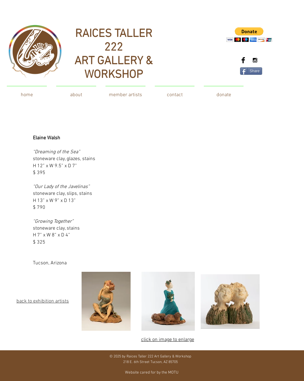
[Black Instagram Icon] (255, 60)
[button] (249, 34)
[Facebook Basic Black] (243, 60)
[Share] (251, 71)
